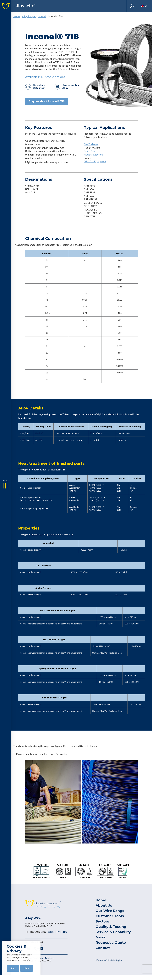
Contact (103, 948)
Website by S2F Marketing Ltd (109, 960)
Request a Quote (111, 943)
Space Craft (90, 151)
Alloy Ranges (29, 16)
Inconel (42, 16)
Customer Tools (110, 916)
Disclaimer (49, 958)
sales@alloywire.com (57, 932)
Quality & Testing (111, 927)
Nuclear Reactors (93, 154)
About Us (104, 905)
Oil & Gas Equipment (95, 161)
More (26, 968)
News (101, 937)
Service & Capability (113, 932)
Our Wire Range (110, 911)
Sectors (102, 921)
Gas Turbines (91, 144)
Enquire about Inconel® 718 (47, 101)
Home (16, 16)
